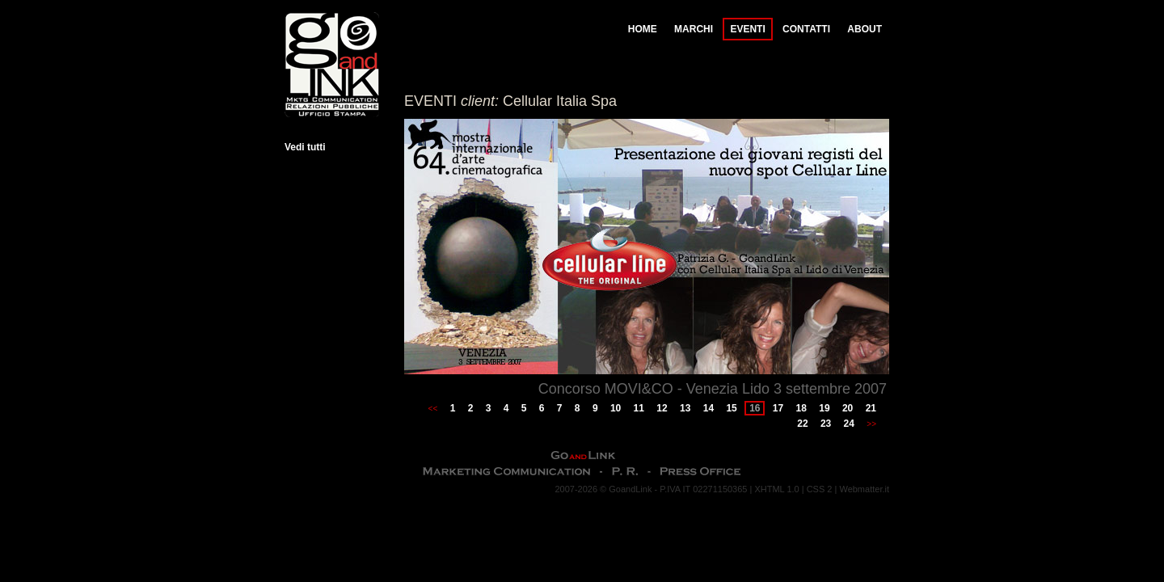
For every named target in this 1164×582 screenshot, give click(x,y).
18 (801, 408)
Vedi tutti (305, 147)
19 (824, 408)
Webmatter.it (864, 489)
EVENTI (747, 29)
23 (825, 423)
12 (661, 408)
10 (615, 408)
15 (731, 408)
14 (708, 408)
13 (685, 408)
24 (849, 423)
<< (433, 408)
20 (847, 408)
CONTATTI (806, 29)
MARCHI (693, 29)
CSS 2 (820, 489)
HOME (642, 29)
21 (871, 408)
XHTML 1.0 (776, 489)
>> (871, 424)
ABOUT (864, 29)
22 (802, 423)
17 (778, 408)
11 (639, 408)
